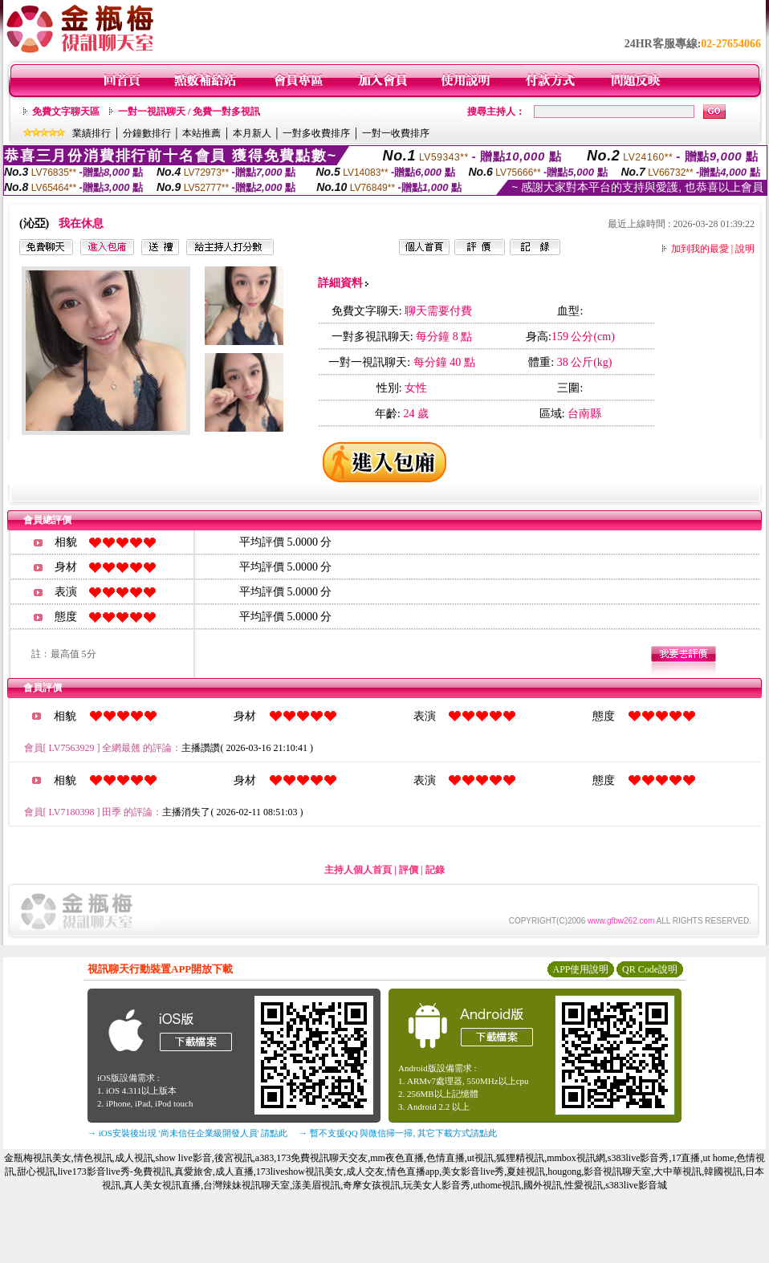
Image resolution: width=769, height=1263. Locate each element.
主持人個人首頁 (358, 869)
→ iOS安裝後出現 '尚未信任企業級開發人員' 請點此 (187, 1133)
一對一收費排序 (395, 133)
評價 (408, 869)
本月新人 (252, 133)
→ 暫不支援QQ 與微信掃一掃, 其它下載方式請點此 (398, 1133)
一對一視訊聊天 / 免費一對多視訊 (189, 111)
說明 (745, 248)
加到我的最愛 (700, 248)
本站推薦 (201, 133)
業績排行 (91, 133)
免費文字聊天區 (66, 111)
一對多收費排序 (316, 133)
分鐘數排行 (147, 133)
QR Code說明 (649, 969)
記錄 (435, 869)
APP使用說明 (580, 969)
